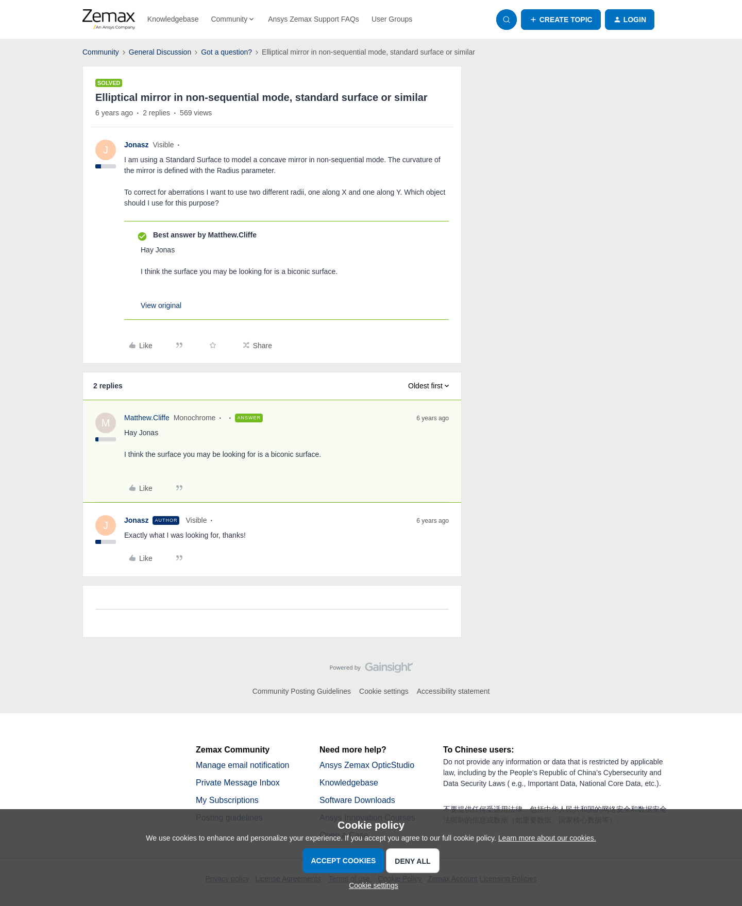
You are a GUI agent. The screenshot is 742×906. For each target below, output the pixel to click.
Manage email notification (242, 765)
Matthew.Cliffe (147, 418)
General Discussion (160, 52)
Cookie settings (384, 691)
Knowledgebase (173, 19)
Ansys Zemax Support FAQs (313, 19)
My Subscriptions (227, 800)
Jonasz (136, 145)
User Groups (392, 19)
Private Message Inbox (238, 782)
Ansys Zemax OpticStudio (366, 765)
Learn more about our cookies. (547, 838)
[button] (561, 19)
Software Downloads (357, 800)
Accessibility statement (453, 691)
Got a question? (226, 52)
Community (100, 52)
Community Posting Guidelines (301, 691)
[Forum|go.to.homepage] (108, 19)
